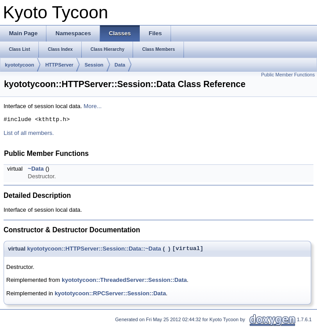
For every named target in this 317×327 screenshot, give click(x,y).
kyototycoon (19, 64)
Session (93, 64)
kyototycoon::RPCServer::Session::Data (110, 293)
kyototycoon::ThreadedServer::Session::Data (124, 280)
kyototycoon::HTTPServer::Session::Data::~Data (94, 248)
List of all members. (29, 133)
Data (120, 64)
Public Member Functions (288, 74)
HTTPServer (59, 64)
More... (92, 106)
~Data (36, 168)
